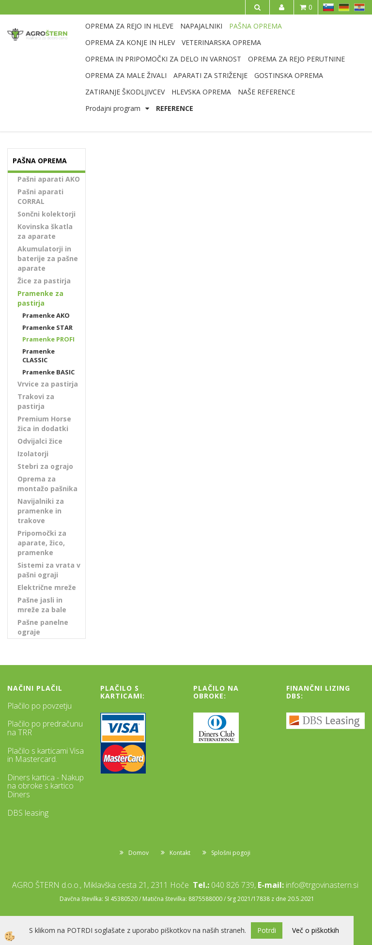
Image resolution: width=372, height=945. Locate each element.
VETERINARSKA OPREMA (221, 42)
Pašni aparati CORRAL (40, 196)
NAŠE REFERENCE (266, 91)
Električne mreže (46, 587)
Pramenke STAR (47, 327)
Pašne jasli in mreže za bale (41, 604)
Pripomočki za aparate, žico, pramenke (41, 542)
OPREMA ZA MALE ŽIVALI (126, 75)
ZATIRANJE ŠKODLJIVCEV (125, 91)
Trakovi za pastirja (35, 401)
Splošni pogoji (230, 853)
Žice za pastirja (44, 280)
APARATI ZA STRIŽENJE (210, 75)
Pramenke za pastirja (40, 298)
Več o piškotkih (315, 930)
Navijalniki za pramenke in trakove (40, 510)
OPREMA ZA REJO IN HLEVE (129, 26)
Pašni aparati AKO (48, 179)
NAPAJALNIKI (201, 26)
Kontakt (180, 853)
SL (328, 7)
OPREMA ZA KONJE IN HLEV (130, 42)
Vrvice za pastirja (47, 383)
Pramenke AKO (46, 315)
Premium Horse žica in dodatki (44, 423)
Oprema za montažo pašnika (47, 483)
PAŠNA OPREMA (255, 26)
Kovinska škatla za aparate (45, 231)
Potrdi (266, 930)
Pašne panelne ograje (42, 627)
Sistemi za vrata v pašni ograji (48, 569)
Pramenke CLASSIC (38, 356)
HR (359, 7)
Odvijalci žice (39, 441)
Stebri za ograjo (45, 466)
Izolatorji (32, 453)
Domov (138, 853)
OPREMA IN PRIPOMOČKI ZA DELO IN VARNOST (163, 58)
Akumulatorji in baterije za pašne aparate (47, 258)
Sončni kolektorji (46, 213)
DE (344, 7)
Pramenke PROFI (48, 339)
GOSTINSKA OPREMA (288, 75)
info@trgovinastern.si (322, 885)
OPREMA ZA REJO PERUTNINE (296, 58)
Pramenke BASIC (48, 372)
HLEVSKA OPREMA (201, 91)
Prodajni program (112, 108)
